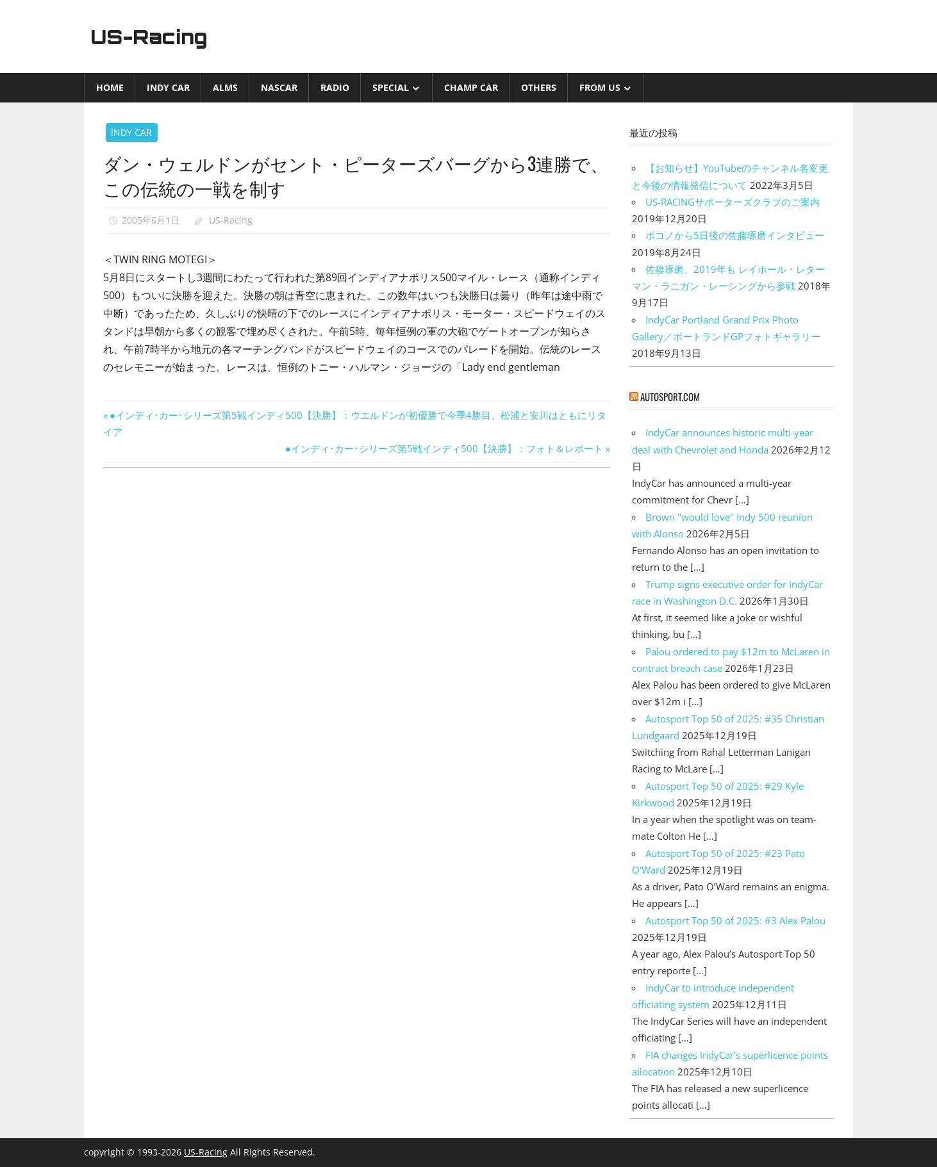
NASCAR (279, 87)
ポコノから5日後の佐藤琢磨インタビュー (734, 235)
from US (599, 87)
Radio (334, 87)
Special (390, 87)
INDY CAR (168, 87)
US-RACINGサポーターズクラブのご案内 (732, 201)
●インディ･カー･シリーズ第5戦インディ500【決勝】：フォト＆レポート (444, 448)
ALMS (225, 87)
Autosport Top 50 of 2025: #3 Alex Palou (735, 920)
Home (110, 87)
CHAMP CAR (471, 87)
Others (538, 87)
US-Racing (153, 36)
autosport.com (670, 396)
